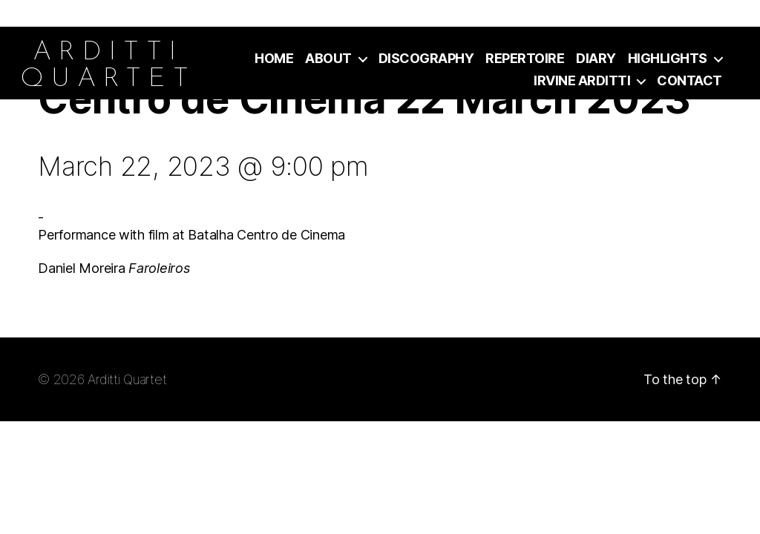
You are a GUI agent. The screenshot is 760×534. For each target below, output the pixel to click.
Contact (689, 80)
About (328, 58)
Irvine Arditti (582, 80)
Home (274, 58)
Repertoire (524, 58)
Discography (426, 58)
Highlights (667, 58)
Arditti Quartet (127, 379)
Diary (596, 58)
